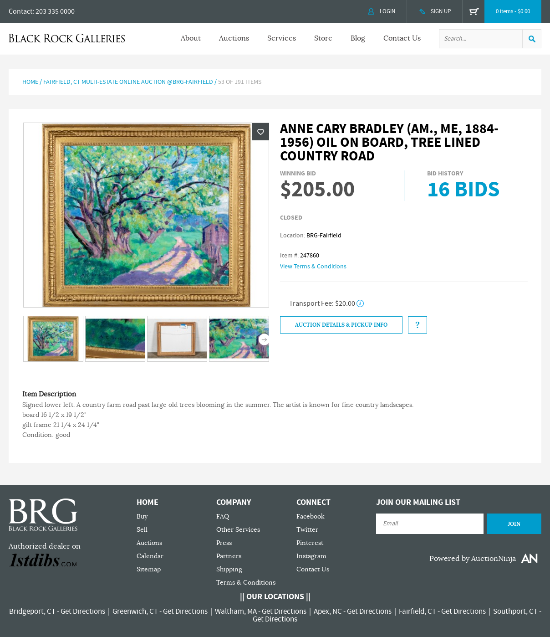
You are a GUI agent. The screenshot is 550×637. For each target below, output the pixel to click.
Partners (228, 556)
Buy (142, 516)
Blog (358, 38)
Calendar (150, 556)
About (191, 38)
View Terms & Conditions (313, 266)
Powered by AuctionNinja (472, 558)
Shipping (229, 569)
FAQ (222, 516)
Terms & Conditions (245, 582)
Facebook (310, 516)
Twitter (307, 530)
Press (224, 543)
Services (281, 38)
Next (264, 339)
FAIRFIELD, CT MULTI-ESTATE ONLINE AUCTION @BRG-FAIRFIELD (128, 82)
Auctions (234, 38)
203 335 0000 (55, 11)
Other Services (238, 530)
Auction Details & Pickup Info (341, 325)
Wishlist (260, 131)
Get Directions (83, 611)
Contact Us (402, 38)
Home (30, 82)
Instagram (311, 556)
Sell (142, 530)
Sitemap (149, 569)
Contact (20, 11)
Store (323, 38)
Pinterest (309, 543)
